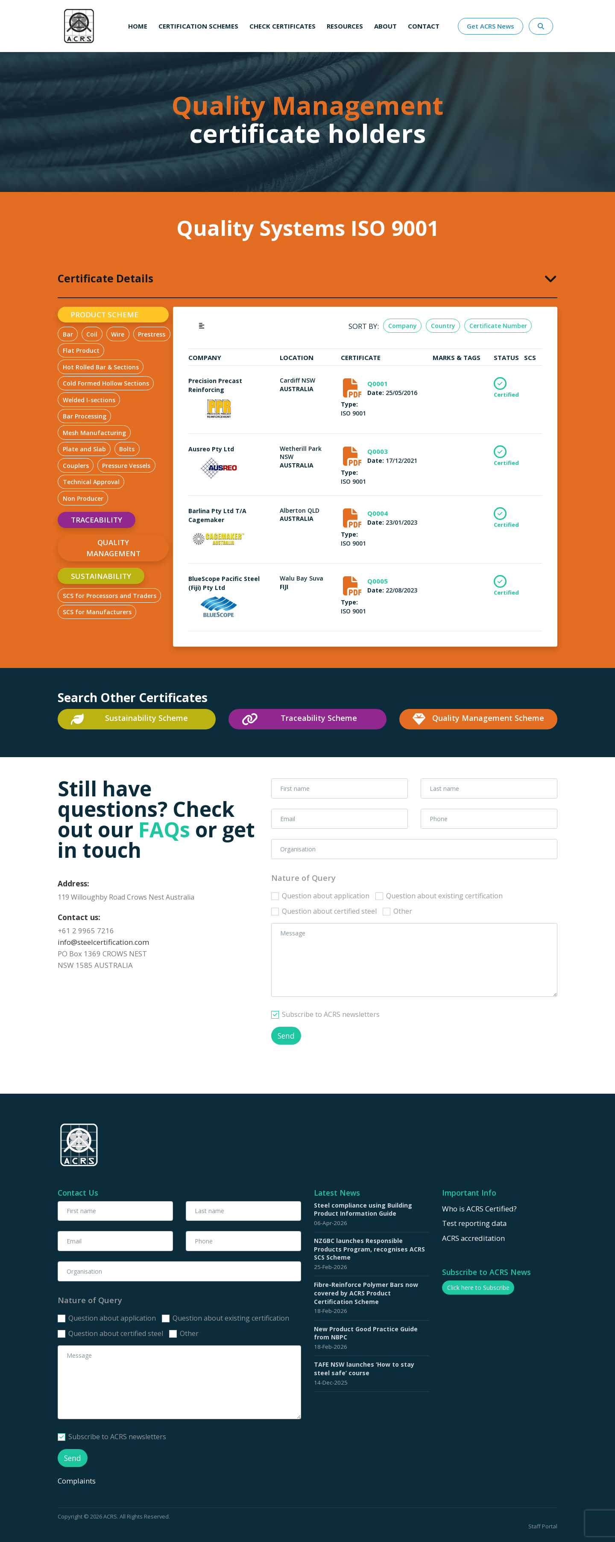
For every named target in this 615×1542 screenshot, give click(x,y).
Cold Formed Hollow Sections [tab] (106, 383)
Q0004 (377, 513)
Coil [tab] (91, 334)
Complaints (77, 1480)
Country (443, 326)
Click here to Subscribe (478, 1288)
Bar (68, 334)
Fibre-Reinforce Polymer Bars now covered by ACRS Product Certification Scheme (366, 1293)
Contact (423, 26)
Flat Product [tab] (81, 350)
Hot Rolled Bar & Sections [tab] (101, 367)
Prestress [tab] (151, 334)
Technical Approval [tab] (91, 482)
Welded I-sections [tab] (89, 400)
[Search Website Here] (541, 26)
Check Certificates (282, 26)
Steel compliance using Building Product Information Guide (363, 1209)
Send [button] (286, 1036)
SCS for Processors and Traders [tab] (109, 596)
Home (137, 26)
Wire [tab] (117, 334)
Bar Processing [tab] (84, 416)
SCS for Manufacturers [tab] (97, 612)
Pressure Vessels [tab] (126, 466)
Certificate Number (498, 326)
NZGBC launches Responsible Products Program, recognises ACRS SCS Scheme (369, 1249)
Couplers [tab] (76, 466)
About (385, 26)
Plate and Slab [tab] (84, 449)
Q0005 (377, 581)
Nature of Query (303, 877)
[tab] (307, 278)
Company (402, 326)
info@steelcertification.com (103, 942)
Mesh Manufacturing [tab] (94, 433)
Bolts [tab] (127, 449)
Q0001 (377, 383)
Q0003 (377, 451)
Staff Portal (542, 1526)
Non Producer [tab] (83, 498)
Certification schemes (198, 26)
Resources (345, 26)
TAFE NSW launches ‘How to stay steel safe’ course (364, 1368)
